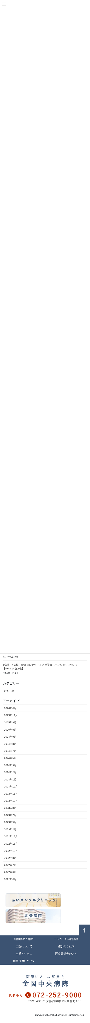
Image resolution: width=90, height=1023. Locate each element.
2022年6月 (10, 872)
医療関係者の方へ (66, 953)
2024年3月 (10, 765)
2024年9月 (10, 736)
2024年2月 (10, 772)
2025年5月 (10, 729)
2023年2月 (10, 829)
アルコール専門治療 (66, 939)
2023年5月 (10, 822)
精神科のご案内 (24, 939)
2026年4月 (10, 708)
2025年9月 (10, 722)
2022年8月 (10, 857)
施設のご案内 (66, 946)
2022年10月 (11, 850)
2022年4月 (10, 879)
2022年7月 (10, 865)
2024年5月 (10, 758)
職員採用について (24, 960)
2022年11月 (11, 843)
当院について (24, 946)
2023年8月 (10, 808)
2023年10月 (11, 800)
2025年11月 (11, 715)
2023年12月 (11, 786)
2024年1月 (10, 779)
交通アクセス (24, 953)
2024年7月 (10, 750)
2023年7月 (10, 815)
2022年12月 (11, 836)
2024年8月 (10, 743)
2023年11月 (11, 793)
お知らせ (9, 690)
